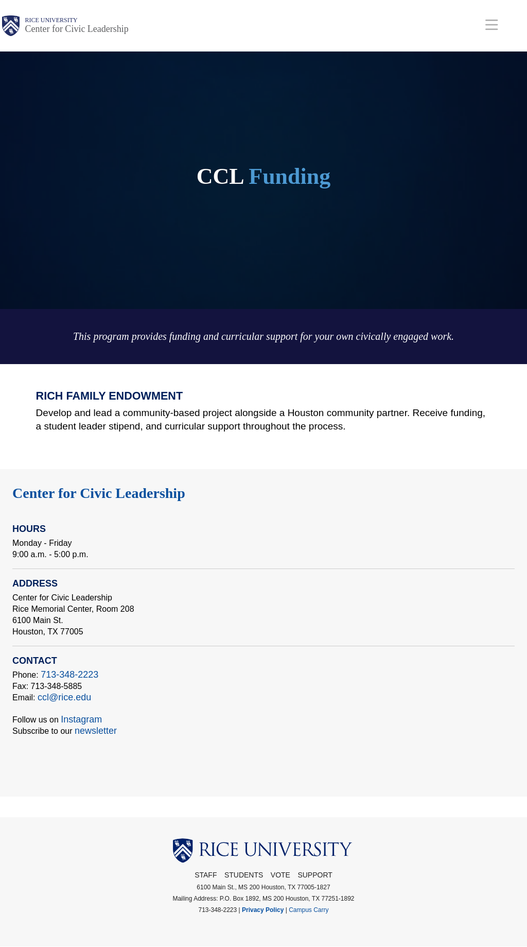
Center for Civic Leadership (76, 29)
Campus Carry (308, 910)
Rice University (51, 20)
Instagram (81, 719)
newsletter (96, 731)
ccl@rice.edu (64, 697)
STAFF (206, 875)
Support (314, 875)
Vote (280, 875)
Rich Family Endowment (109, 395)
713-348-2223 (69, 674)
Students (243, 875)
